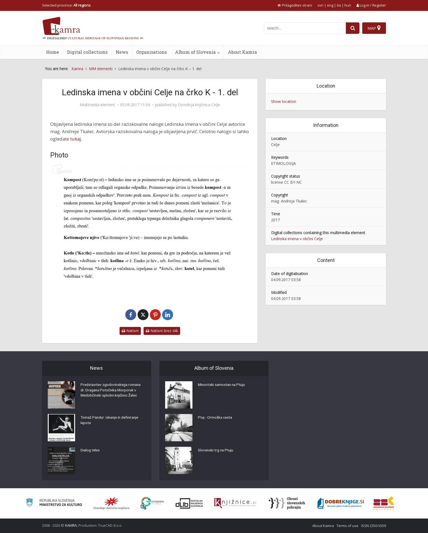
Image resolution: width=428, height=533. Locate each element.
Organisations (151, 52)
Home (52, 52)
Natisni (130, 330)
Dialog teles (90, 451)
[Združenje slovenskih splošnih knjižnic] (235, 503)
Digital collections (87, 52)
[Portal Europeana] (152, 503)
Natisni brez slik (162, 330)
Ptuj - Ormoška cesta (216, 418)
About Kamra (242, 52)
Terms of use (347, 525)
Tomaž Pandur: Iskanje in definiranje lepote (111, 421)
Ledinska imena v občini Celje (297, 238)
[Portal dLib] (189, 503)
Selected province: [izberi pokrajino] (66, 5)
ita (339, 5)
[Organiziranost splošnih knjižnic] (111, 503)
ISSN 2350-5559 (373, 525)
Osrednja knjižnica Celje (199, 104)
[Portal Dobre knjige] (340, 503)
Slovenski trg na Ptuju (216, 451)
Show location (283, 101)
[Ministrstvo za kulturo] (54, 503)
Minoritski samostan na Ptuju (223, 385)
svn (320, 5)
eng (330, 5)
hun (347, 5)
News (122, 52)
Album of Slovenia (195, 52)
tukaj (75, 139)
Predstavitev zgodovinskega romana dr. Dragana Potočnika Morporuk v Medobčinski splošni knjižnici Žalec (112, 390)
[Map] (374, 28)
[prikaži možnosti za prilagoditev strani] (295, 5)
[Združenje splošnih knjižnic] (383, 503)
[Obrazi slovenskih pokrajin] (287, 503)
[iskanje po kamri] (305, 28)
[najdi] (352, 28)
